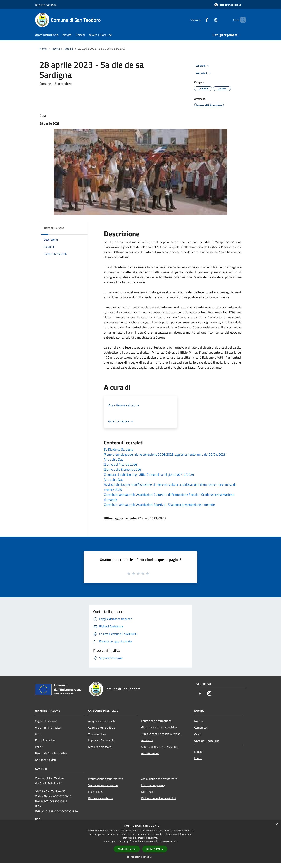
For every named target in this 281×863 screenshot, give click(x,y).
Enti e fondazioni (45, 740)
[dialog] (140, 841)
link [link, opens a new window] (175, 841)
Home (43, 48)
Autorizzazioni (150, 753)
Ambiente (147, 740)
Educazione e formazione (156, 721)
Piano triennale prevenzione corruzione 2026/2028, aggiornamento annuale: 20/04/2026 (165, 454)
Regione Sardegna (46, 5)
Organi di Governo (46, 721)
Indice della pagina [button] (54, 228)
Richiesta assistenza (100, 798)
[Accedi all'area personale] (228, 5)
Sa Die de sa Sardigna (118, 449)
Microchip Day (113, 459)
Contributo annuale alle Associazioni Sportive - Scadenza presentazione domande (159, 504)
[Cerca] (241, 20)
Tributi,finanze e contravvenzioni (161, 734)
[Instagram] (209, 19)
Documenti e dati (45, 760)
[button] (140, 857)
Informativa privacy (153, 785)
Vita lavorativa (97, 734)
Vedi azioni (204, 73)
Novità (56, 48)
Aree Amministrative (48, 727)
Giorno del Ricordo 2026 (120, 464)
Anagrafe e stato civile (101, 721)
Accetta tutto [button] (127, 848)
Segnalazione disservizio (103, 785)
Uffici (38, 734)
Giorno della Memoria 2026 (122, 469)
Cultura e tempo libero (101, 727)
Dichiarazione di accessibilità (158, 798)
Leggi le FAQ (95, 791)
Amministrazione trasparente (159, 779)
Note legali (147, 791)
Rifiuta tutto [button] (154, 848)
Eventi (198, 758)
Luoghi (198, 751)
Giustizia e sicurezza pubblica (159, 727)
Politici (39, 747)
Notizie (68, 48)
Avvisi (198, 734)
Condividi (203, 66)
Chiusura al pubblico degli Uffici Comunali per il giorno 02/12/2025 (149, 474)
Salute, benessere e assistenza (159, 746)
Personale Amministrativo (51, 753)
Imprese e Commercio (101, 740)
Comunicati (201, 727)
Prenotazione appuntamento (105, 779)
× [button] (277, 824)
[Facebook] (200, 19)
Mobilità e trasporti (99, 747)
